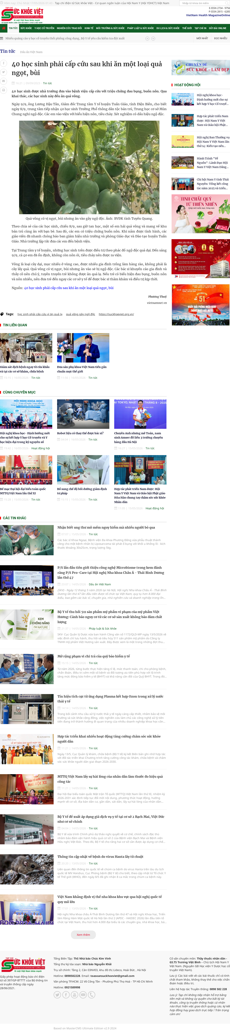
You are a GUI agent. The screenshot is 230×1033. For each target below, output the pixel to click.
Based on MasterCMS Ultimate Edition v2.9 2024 (85, 1028)
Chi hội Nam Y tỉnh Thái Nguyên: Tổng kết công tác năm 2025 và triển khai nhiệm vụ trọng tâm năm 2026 (213, 184)
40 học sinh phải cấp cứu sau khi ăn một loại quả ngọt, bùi (68, 288)
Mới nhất (202, 38)
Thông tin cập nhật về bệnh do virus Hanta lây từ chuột (100, 857)
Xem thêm (83, 935)
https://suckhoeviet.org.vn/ (116, 314)
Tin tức (13, 28)
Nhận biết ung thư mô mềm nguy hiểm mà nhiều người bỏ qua (106, 527)
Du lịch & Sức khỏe (168, 28)
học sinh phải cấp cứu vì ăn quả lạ (40, 314)
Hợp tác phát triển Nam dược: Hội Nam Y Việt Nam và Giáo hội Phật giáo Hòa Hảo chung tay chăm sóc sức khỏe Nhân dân (213, 120)
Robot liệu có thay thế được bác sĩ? (80, 433)
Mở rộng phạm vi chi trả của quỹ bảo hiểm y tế (94, 656)
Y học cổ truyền (44, 28)
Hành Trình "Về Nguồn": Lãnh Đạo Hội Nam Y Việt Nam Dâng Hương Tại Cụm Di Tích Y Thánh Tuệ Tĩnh (212, 163)
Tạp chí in (200, 28)
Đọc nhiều (220, 38)
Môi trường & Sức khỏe (110, 28)
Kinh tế (89, 28)
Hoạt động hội (40, 448)
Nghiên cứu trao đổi (69, 28)
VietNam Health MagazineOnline (208, 15)
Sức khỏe (26, 28)
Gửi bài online (217, 28)
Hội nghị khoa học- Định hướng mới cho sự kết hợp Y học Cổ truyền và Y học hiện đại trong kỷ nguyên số (25, 438)
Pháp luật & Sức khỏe (140, 28)
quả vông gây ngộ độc (80, 314)
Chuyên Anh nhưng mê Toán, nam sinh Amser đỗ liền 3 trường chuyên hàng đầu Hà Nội (138, 438)
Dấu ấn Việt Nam (31, 52)
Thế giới (187, 28)
